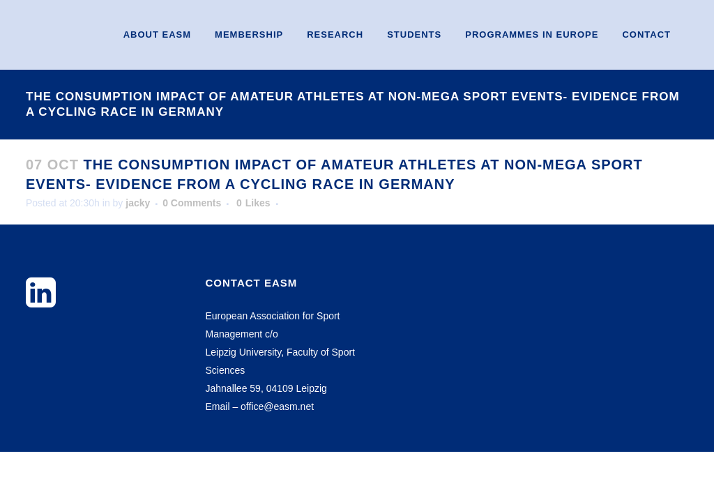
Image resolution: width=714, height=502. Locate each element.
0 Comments (191, 202)
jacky (138, 202)
